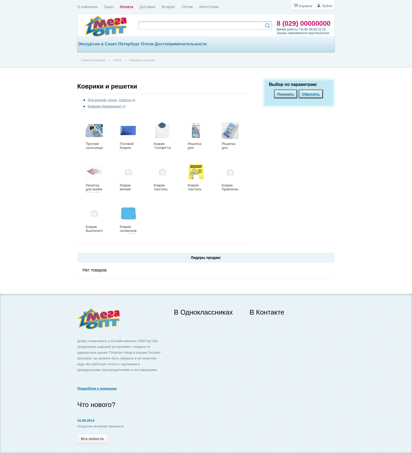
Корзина (305, 6)
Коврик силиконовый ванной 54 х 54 (130, 233)
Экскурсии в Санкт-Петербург (109, 44)
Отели (147, 44)
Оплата (126, 7)
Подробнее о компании (96, 388)
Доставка (147, 7)
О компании (87, 7)
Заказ (109, 7)
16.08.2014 (85, 420)
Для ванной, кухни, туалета (112, 100)
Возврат (169, 7)
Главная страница (93, 60)
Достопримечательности (181, 44)
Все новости (92, 439)
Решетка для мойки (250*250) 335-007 (94, 191)
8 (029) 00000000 (304, 23)
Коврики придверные (107, 106)
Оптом (187, 7)
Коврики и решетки (107, 86)
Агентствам (209, 7)
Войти (327, 6)
